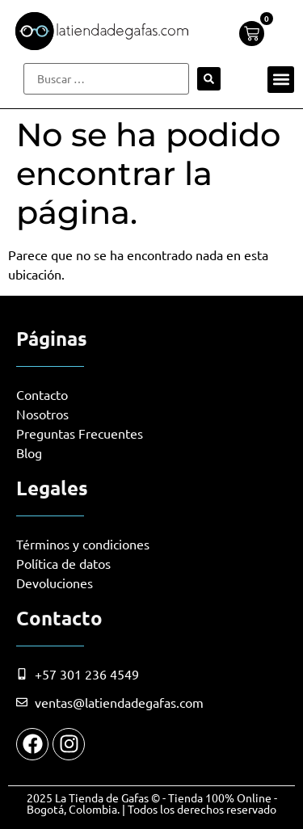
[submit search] (209, 78)
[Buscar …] (106, 79)
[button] (280, 79)
